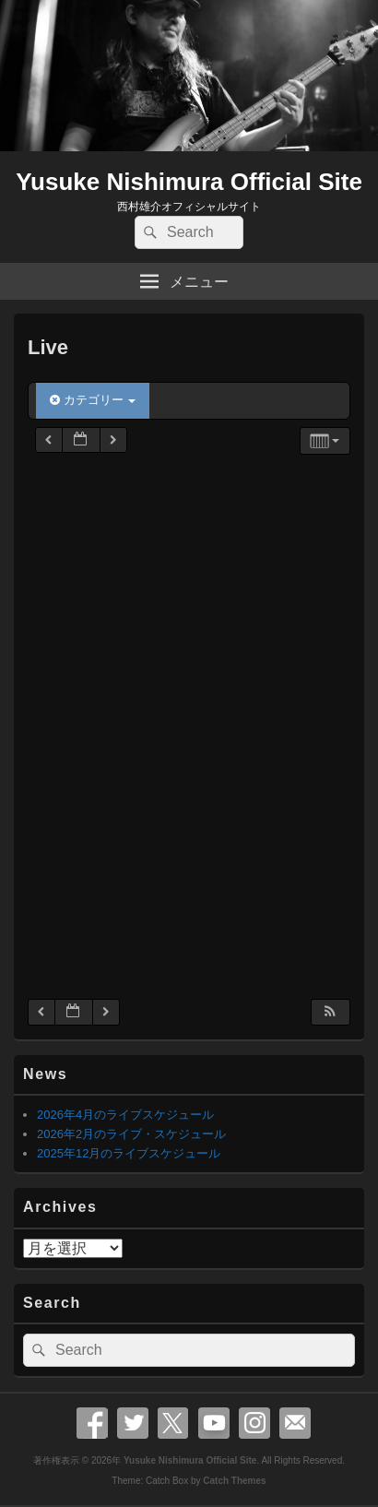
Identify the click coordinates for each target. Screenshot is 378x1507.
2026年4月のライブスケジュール (125, 1114)
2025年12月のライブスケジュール (128, 1153)
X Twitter (173, 1423)
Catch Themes (234, 1481)
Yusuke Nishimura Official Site (189, 182)
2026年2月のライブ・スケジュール (131, 1134)
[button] (330, 1012)
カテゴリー (93, 400)
